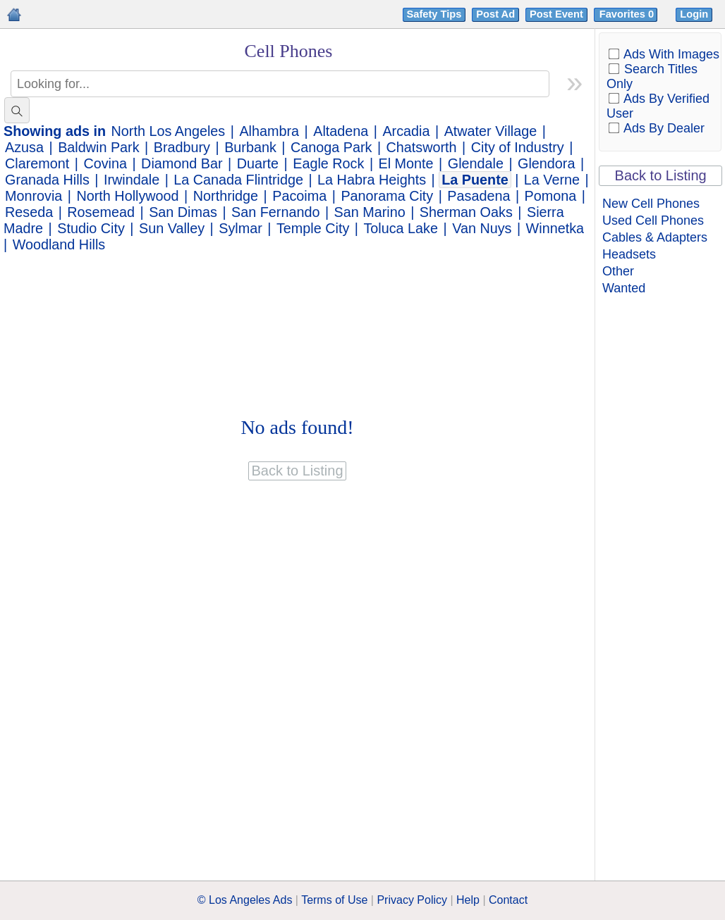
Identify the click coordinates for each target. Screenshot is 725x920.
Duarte (258, 163)
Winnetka (555, 228)
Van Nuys (481, 228)
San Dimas (183, 212)
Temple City (312, 228)
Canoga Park (331, 147)
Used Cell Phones (653, 220)
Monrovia (33, 196)
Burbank (250, 147)
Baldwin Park (98, 147)
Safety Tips (434, 14)
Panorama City (387, 196)
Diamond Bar (181, 163)
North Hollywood (128, 196)
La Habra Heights (371, 179)
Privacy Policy (412, 900)
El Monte (406, 163)
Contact (508, 900)
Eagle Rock (328, 163)
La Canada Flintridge (238, 179)
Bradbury (182, 147)
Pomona (551, 196)
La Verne (552, 179)
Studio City (91, 228)
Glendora (546, 163)
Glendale (476, 163)
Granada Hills (47, 179)
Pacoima (299, 196)
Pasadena (478, 196)
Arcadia (405, 131)
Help (468, 900)
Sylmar (240, 228)
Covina (105, 163)
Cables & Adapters (654, 237)
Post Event (556, 14)
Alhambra (269, 131)
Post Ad (495, 14)
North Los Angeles (168, 131)
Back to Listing (661, 175)
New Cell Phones (651, 204)
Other (618, 271)
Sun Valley (172, 228)
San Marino (370, 212)
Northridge (225, 196)
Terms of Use (334, 900)
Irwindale (131, 179)
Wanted (623, 288)
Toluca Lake (400, 228)
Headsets (629, 254)
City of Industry (517, 147)
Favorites (628, 14)
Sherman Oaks (466, 212)
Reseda (29, 212)
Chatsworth (421, 147)
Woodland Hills (59, 244)
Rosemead (101, 212)
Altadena (340, 131)
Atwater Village (490, 131)
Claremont (37, 163)
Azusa (24, 147)
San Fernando (275, 212)
